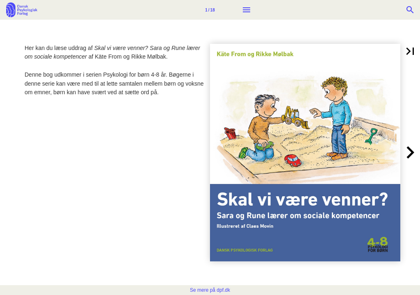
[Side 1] (210, 10)
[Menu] (246, 10)
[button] (410, 51)
